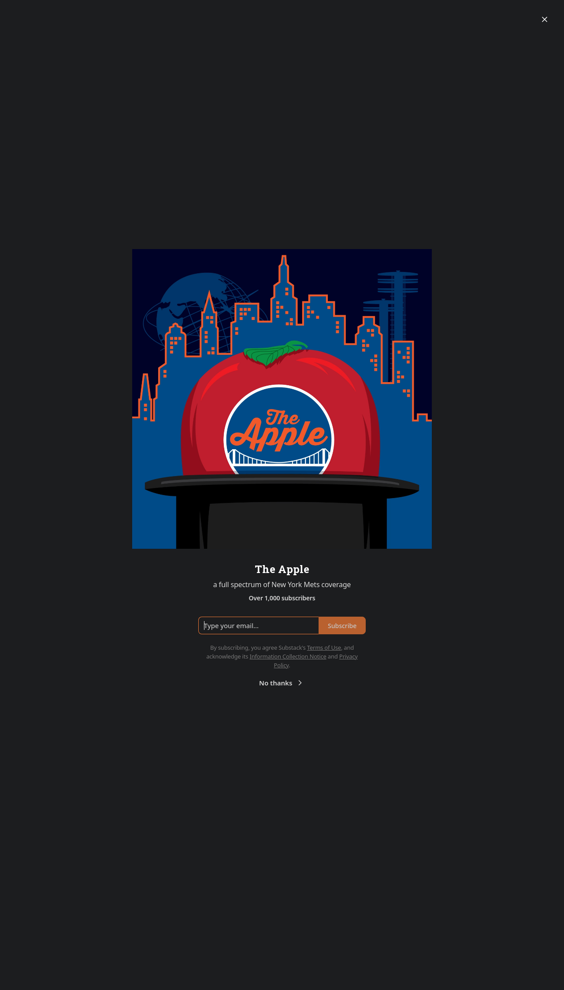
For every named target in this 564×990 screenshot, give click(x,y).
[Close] (544, 19)
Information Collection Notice (287, 656)
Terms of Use (324, 647)
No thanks (281, 682)
